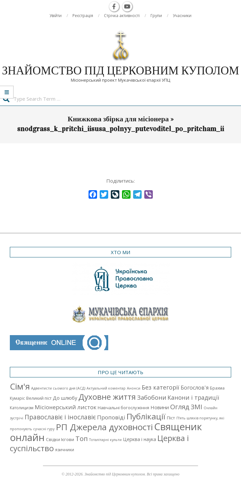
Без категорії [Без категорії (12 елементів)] (160, 387)
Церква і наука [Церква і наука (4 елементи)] (139, 439)
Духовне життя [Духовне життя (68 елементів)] (107, 396)
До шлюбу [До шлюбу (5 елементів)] (65, 397)
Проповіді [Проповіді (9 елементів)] (111, 417)
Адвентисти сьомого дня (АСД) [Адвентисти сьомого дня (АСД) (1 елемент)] (58, 388)
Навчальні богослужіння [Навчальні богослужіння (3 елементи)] (123, 408)
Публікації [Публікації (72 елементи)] (146, 416)
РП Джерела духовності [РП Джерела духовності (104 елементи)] (104, 427)
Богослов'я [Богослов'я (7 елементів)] (195, 387)
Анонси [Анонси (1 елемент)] (133, 388)
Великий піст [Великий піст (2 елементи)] (38, 398)
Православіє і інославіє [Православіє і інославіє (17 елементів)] (60, 417)
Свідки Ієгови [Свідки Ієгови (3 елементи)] (60, 439)
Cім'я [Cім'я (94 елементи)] (20, 386)
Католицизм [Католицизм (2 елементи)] (21, 408)
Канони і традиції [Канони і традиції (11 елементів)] (193, 397)
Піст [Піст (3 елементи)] (171, 418)
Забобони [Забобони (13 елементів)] (151, 397)
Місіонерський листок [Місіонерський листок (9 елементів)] (65, 407)
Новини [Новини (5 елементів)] (160, 407)
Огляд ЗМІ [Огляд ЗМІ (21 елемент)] (186, 406)
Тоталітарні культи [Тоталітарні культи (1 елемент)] (105, 439)
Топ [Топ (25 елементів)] (81, 438)
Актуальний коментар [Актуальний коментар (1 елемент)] (106, 388)
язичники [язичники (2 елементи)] (64, 450)
